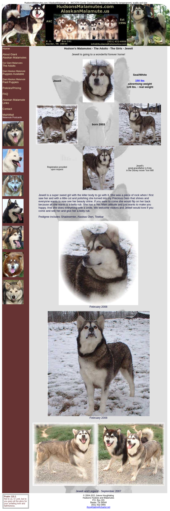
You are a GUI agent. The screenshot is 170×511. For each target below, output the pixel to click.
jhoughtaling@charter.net (98, 507)
